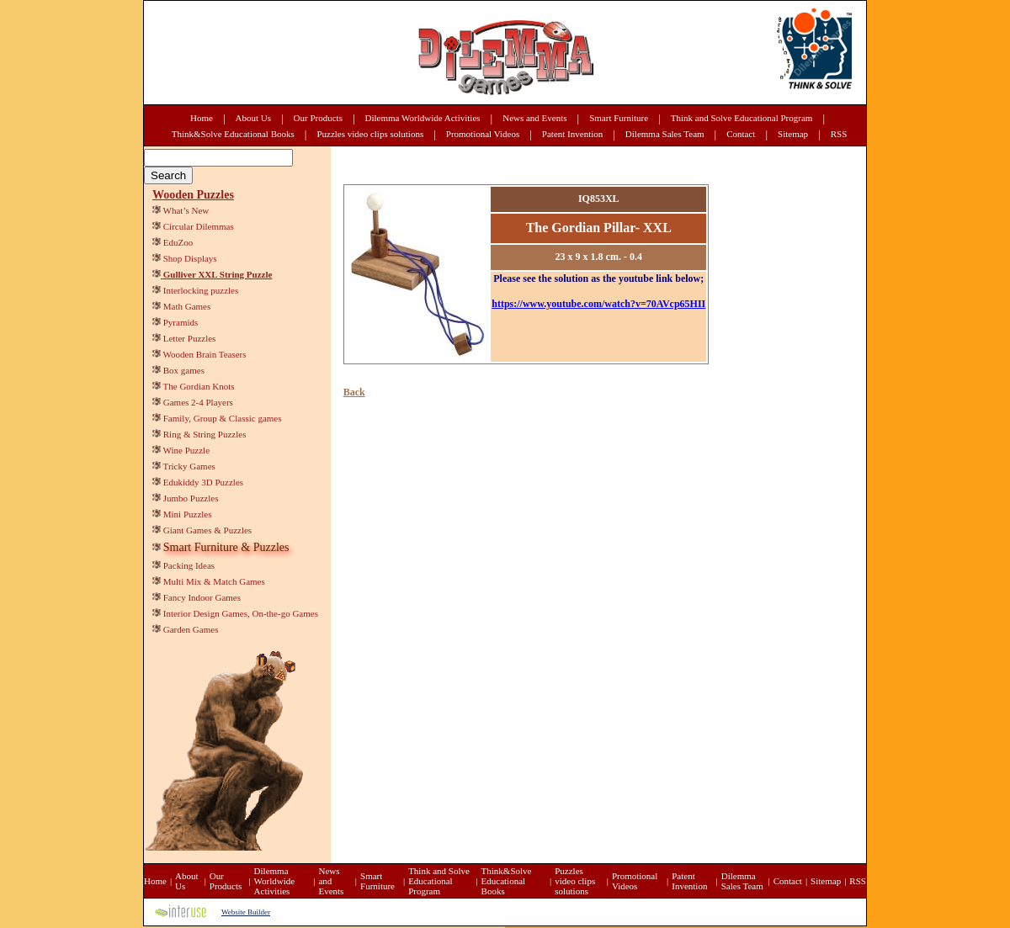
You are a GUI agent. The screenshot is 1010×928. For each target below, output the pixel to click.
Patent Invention (572, 134)
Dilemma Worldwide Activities (423, 118)
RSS (839, 134)
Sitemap (793, 134)
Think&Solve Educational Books (233, 134)
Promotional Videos (482, 134)
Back (354, 392)
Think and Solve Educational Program (742, 118)
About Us (253, 118)
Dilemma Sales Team (664, 134)
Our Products (318, 118)
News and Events (534, 118)
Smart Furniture (618, 118)
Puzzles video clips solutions (369, 134)
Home (201, 118)
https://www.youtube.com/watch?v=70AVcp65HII (598, 304)
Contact (740, 134)
